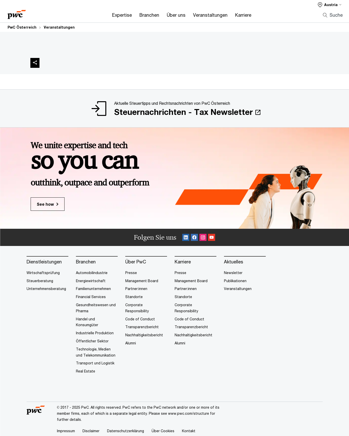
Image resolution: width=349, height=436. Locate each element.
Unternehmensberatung (46, 288)
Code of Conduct (140, 319)
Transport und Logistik (95, 363)
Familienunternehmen (93, 288)
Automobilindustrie (92, 273)
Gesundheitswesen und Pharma (96, 308)
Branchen (149, 15)
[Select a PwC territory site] (329, 4)
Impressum (66, 431)
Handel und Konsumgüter (87, 322)
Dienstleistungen (44, 261)
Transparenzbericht (142, 327)
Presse (131, 273)
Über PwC (135, 261)
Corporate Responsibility (137, 308)
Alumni (130, 343)
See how (45, 204)
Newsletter (233, 273)
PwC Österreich (22, 27)
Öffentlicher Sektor (92, 341)
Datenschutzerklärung (125, 431)
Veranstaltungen (210, 15)
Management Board (141, 281)
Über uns (176, 15)
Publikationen (235, 281)
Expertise (122, 15)
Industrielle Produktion (95, 333)
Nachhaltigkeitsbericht (144, 335)
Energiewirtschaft (91, 281)
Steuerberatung (40, 281)
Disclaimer (91, 431)
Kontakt (188, 431)
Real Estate (85, 371)
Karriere (243, 15)
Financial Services (91, 297)
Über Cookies (163, 431)
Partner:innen (136, 288)
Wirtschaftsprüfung (43, 273)
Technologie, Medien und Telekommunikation (95, 352)
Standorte (134, 297)
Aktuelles (233, 261)
